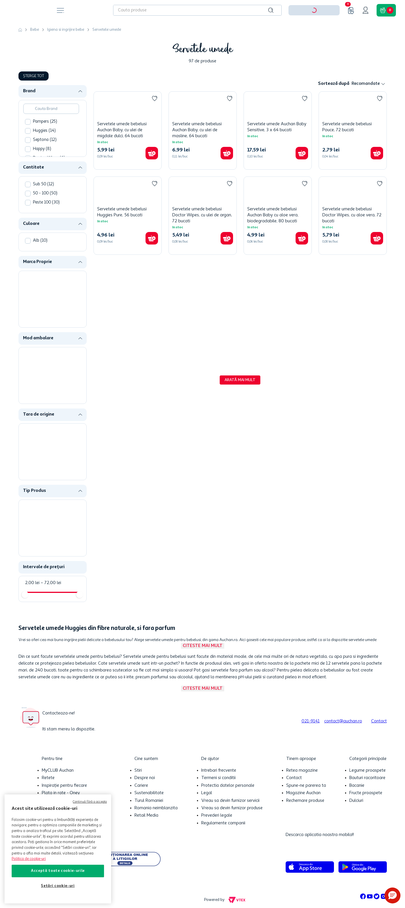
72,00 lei (51, 583)
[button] (55, 91)
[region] (58, 848)
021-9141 (311, 721)
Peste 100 (46, 202)
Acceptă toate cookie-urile (58, 871)
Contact (379, 721)
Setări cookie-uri (57, 886)
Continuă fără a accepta (90, 802)
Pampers (45, 122)
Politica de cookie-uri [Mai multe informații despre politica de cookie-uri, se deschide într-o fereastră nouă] (29, 859)
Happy (42, 149)
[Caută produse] (271, 10)
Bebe (34, 30)
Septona (45, 140)
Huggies (44, 131)
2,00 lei (32, 583)
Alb (40, 241)
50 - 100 (45, 193)
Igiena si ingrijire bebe (65, 30)
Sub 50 (43, 184)
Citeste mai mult (203, 646)
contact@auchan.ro (343, 721)
